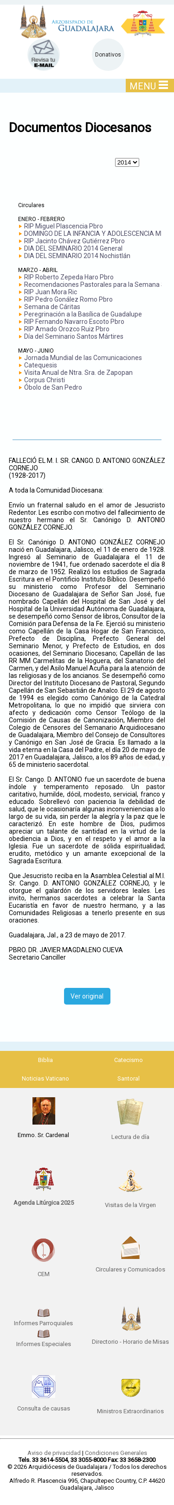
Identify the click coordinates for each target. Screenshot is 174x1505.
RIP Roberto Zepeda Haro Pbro (69, 277)
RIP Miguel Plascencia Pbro (63, 226)
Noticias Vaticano (45, 1078)
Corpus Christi (44, 380)
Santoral (128, 1078)
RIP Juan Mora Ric (50, 292)
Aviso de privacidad (54, 1452)
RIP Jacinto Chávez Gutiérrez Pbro (74, 241)
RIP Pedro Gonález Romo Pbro (68, 299)
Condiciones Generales (116, 1452)
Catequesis (40, 365)
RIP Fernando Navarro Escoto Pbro (74, 321)
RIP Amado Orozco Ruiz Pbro (67, 329)
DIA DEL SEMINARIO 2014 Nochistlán (77, 255)
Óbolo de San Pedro (53, 387)
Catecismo (128, 1059)
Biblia (45, 1059)
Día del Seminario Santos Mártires (73, 336)
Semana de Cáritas (52, 306)
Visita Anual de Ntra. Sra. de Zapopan (78, 372)
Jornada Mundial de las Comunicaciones (83, 357)
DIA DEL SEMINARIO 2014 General (73, 248)
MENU (148, 86)
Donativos (108, 54)
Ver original (87, 996)
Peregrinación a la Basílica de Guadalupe (83, 314)
